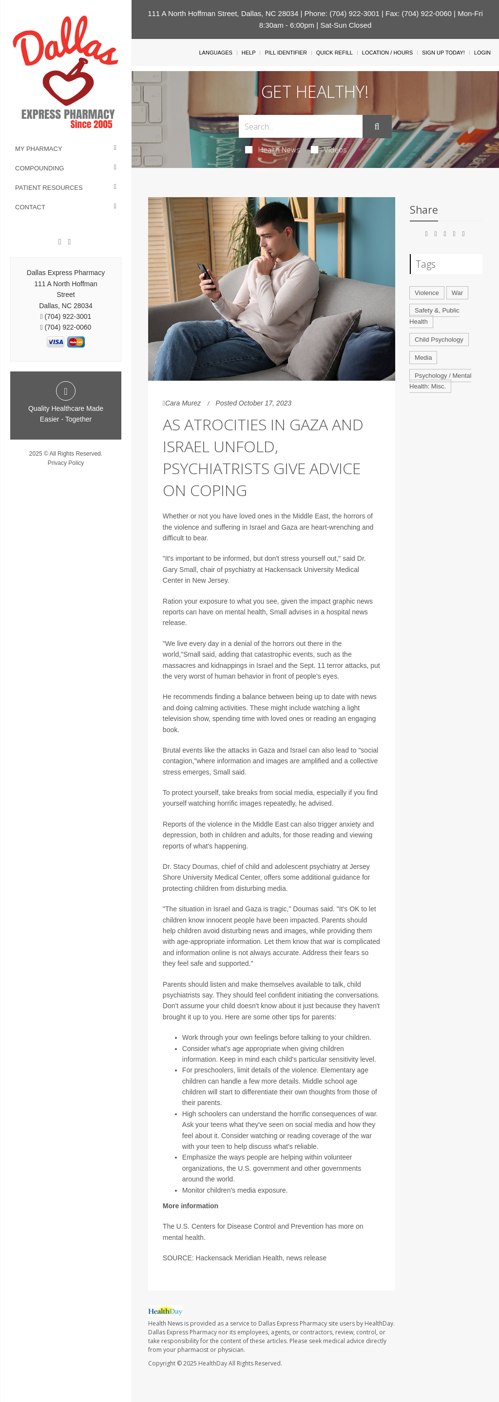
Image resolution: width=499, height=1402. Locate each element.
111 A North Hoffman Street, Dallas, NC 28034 (223, 13)
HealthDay (212, 1363)
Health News (272, 149)
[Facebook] (59, 242)
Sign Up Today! (443, 52)
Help (249, 52)
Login (482, 52)
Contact (30, 207)
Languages (215, 52)
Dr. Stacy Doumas (190, 866)
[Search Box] (300, 126)
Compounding (39, 168)
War (457, 292)
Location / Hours (387, 52)
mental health (183, 1237)
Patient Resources (49, 187)
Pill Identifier (286, 52)
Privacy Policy (66, 463)
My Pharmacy (38, 148)
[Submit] (377, 126)
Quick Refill (334, 52)
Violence (427, 292)
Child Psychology (439, 339)
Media (423, 357)
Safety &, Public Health (434, 316)
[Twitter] (69, 242)
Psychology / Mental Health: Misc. (440, 381)
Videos (329, 149)
